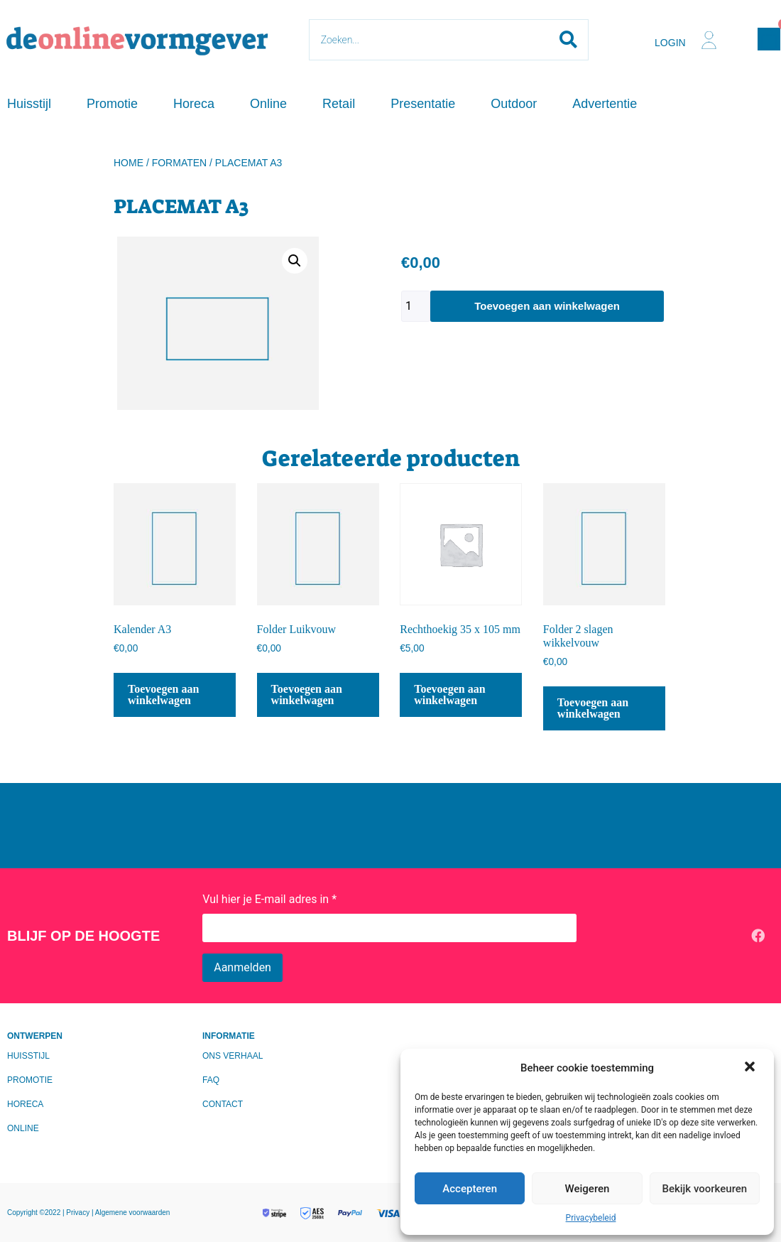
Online (268, 104)
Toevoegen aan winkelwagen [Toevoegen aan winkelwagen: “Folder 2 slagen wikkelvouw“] (592, 708)
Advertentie (604, 104)
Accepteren (469, 1188)
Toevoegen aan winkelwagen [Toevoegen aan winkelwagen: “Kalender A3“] (163, 694)
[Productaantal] (415, 306)
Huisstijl (29, 104)
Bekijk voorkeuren (704, 1188)
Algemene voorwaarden (132, 1212)
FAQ (210, 1080)
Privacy (79, 1212)
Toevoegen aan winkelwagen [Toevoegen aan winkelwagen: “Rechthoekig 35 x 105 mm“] (449, 694)
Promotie (112, 104)
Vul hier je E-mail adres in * (269, 899)
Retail (338, 104)
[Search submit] (568, 40)
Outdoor (514, 104)
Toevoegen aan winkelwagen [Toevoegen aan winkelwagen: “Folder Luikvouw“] (306, 694)
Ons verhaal (232, 1056)
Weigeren (587, 1188)
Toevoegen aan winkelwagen (547, 306)
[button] (751, 1067)
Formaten (179, 162)
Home (128, 162)
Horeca (193, 104)
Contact (222, 1104)
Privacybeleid (591, 1218)
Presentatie (422, 104)
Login (670, 42)
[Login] (709, 40)
